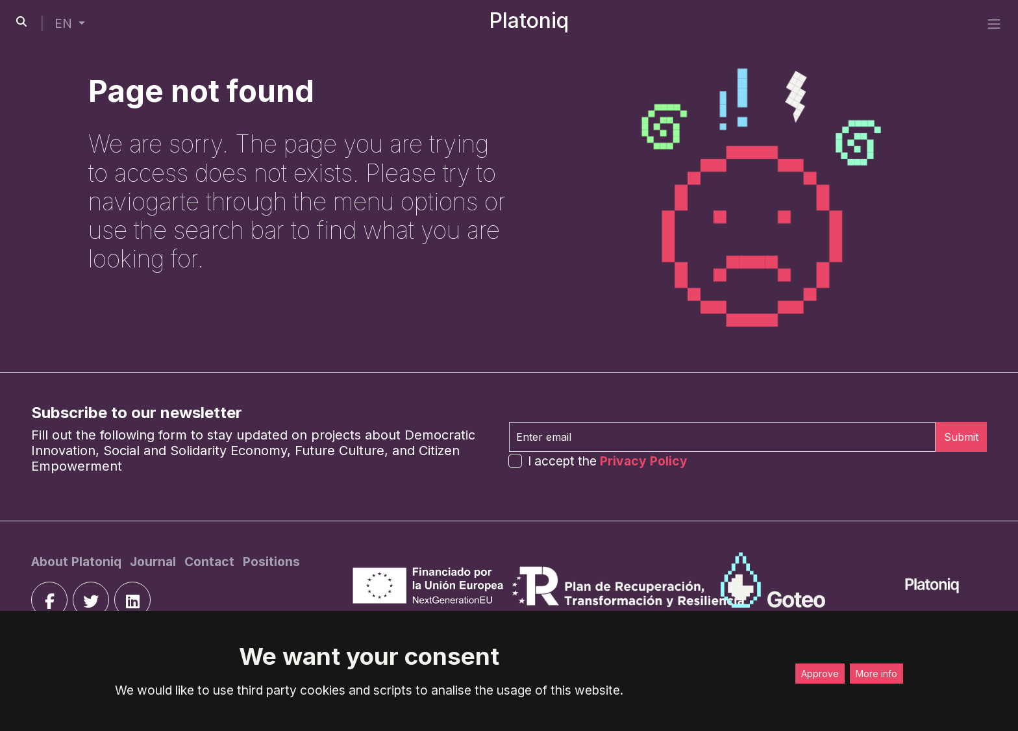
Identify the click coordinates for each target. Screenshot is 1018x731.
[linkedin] (132, 600)
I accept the (608, 461)
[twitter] (91, 600)
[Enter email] (722, 437)
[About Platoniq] (78, 561)
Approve (820, 673)
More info (876, 673)
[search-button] (21, 21)
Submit (961, 436)
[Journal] (154, 561)
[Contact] (211, 561)
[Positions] (271, 561)
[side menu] (994, 23)
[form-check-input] (515, 460)
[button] (69, 23)
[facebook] (49, 600)
